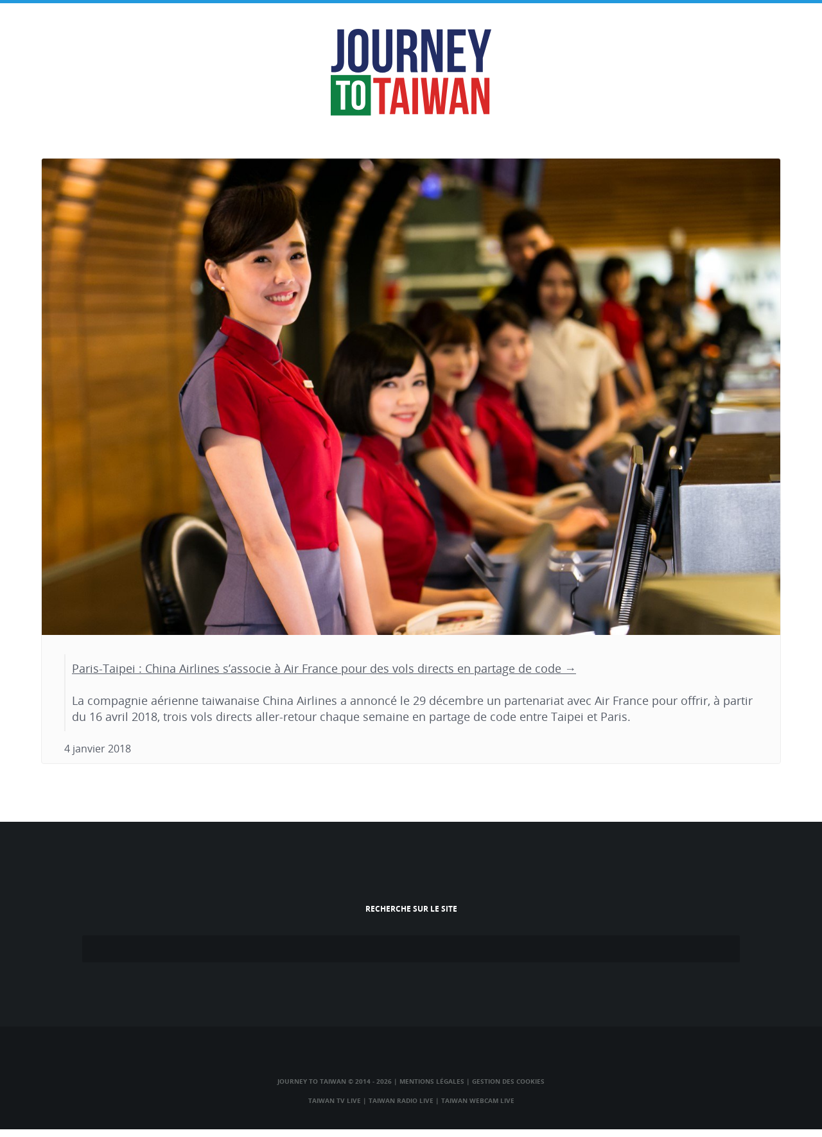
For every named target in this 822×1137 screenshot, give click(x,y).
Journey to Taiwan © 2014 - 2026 (334, 1081)
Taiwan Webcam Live (477, 1100)
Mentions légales (431, 1081)
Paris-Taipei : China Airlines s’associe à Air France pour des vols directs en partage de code (316, 668)
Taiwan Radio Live (401, 1100)
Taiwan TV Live (334, 1100)
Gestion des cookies (508, 1081)
